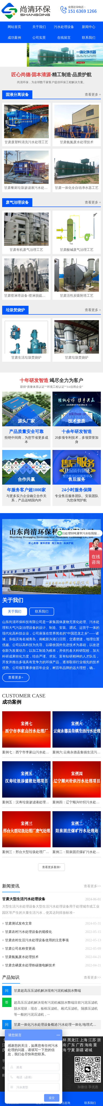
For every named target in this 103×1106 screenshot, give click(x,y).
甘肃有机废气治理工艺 (26, 250)
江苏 (91, 1040)
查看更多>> (92, 886)
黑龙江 (72, 1040)
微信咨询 (64, 1099)
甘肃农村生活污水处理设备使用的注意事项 (37, 940)
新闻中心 (88, 27)
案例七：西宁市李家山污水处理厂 (26, 752)
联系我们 (88, 37)
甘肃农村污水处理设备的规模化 (28, 932)
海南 (88, 1045)
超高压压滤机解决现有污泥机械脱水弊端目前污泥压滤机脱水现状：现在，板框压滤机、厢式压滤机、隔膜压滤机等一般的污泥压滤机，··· (56, 1008)
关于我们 (39, 27)
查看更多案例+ (51, 867)
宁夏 (70, 1050)
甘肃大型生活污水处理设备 (23, 899)
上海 (83, 1040)
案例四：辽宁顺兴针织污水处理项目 (76, 802)
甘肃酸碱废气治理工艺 (76, 250)
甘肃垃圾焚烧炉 (76, 357)
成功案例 (14, 37)
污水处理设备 (64, 27)
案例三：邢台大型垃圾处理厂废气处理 (26, 852)
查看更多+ (15, 677)
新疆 (79, 1050)
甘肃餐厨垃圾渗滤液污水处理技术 (26, 188)
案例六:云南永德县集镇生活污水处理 (76, 752)
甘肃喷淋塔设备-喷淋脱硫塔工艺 (26, 295)
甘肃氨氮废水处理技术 (76, 142)
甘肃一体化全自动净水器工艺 (76, 188)
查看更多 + (93, 94)
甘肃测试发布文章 (18, 923)
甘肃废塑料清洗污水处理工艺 (26, 142)
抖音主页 (14, 48)
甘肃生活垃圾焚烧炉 (26, 357)
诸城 (88, 1050)
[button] (55, 62)
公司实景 (39, 37)
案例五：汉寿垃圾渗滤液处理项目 (26, 802)
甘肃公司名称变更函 (20, 948)
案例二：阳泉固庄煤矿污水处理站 (76, 852)
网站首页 (14, 27)
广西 (79, 1045)
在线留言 (64, 37)
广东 (70, 1045)
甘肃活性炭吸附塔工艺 (76, 295)
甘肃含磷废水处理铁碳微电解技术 (30, 965)
